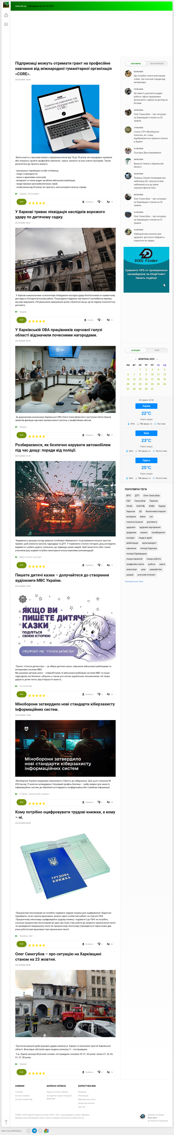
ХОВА (151, 506)
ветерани (131, 516)
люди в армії (145, 538)
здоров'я (130, 527)
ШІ (140, 511)
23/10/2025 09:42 (23, 965)
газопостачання (134, 522)
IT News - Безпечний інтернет (35, 794)
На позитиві (26, 686)
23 (146, 384)
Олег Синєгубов (151, 495)
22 (140, 384)
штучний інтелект (146, 575)
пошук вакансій (134, 559)
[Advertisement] (91, 33)
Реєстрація (83, 1096)
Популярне (136, 64)
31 (152, 389)
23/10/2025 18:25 (23, 80)
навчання (131, 548)
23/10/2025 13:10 (23, 456)
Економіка (33, 193)
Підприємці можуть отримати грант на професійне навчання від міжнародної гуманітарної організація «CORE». (63, 68)
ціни (143, 569)
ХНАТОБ (140, 506)
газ (151, 516)
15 (140, 379)
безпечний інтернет (156, 511)
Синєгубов (140, 501)
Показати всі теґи (134, 581)
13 (128, 379)
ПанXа (90, 320)
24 (152, 384)
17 (152, 379)
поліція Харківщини (136, 553)
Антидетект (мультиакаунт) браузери (59, 1097)
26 (164, 384)
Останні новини (22, 1096)
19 (164, 379)
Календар (135, 350)
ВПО (128, 495)
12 (164, 374)
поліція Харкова (148, 548)
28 (134, 389)
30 (146, 389)
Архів (157, 350)
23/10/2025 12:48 (23, 715)
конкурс (130, 538)
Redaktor (89, 202)
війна (142, 516)
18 (158, 379)
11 (158, 374)
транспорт (131, 569)
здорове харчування (149, 527)
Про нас (81, 1107)
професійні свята (135, 564)
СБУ (128, 501)
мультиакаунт (149, 543)
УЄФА (129, 506)
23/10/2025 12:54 (23, 586)
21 (134, 384)
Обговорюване (157, 64)
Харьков (130, 511)
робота (151, 564)
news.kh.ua (20, 6)
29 (140, 389)
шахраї (129, 575)
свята (162, 564)
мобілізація (132, 543)
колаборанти (158, 532)
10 (152, 374)
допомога (152, 522)
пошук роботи (154, 559)
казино (144, 532)
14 (134, 379)
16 (146, 379)
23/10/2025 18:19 (23, 341)
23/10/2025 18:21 (23, 223)
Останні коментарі (23, 1099)
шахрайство (155, 569)
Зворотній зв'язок (86, 1103)
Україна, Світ (26, 936)
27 (128, 389)
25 (158, 384)
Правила (82, 1092)
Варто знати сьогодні (30, 557)
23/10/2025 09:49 (23, 823)
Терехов (153, 501)
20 (128, 384)
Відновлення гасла (87, 1099)
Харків (23, 193)
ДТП (137, 495)
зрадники (131, 532)
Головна (19, 1092)
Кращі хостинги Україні (57, 1092)
